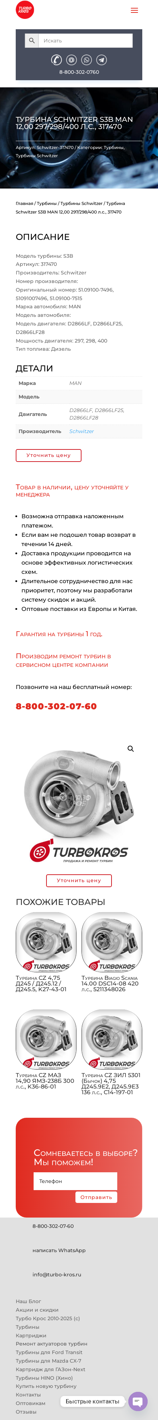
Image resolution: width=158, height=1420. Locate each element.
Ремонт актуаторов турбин (52, 1344)
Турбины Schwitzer (37, 155)
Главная (24, 203)
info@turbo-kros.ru (57, 1274)
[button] (130, 748)
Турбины (114, 147)
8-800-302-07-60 (56, 706)
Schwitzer (81, 431)
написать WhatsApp (59, 1250)
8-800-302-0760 (79, 72)
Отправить (96, 1197)
